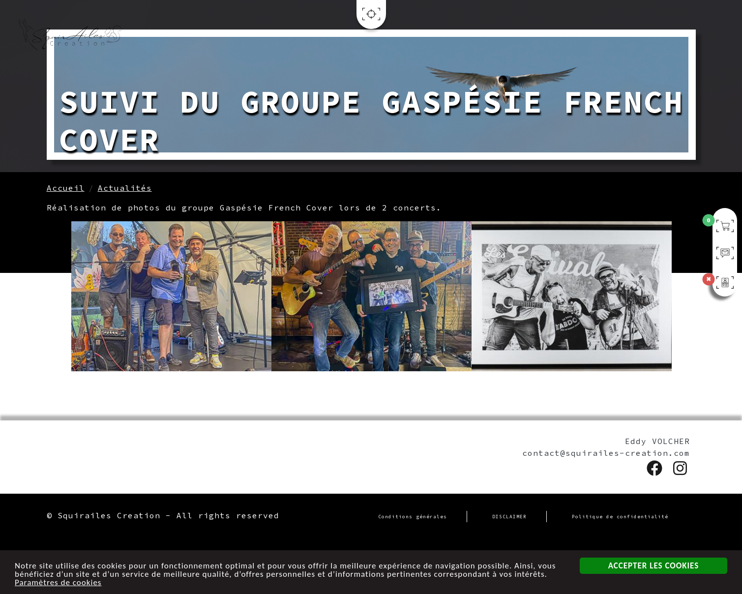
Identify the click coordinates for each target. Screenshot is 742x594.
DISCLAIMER (509, 517)
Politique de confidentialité (620, 517)
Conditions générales (412, 517)
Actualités (125, 188)
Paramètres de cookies (58, 582)
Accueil (66, 188)
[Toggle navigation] (371, 18)
